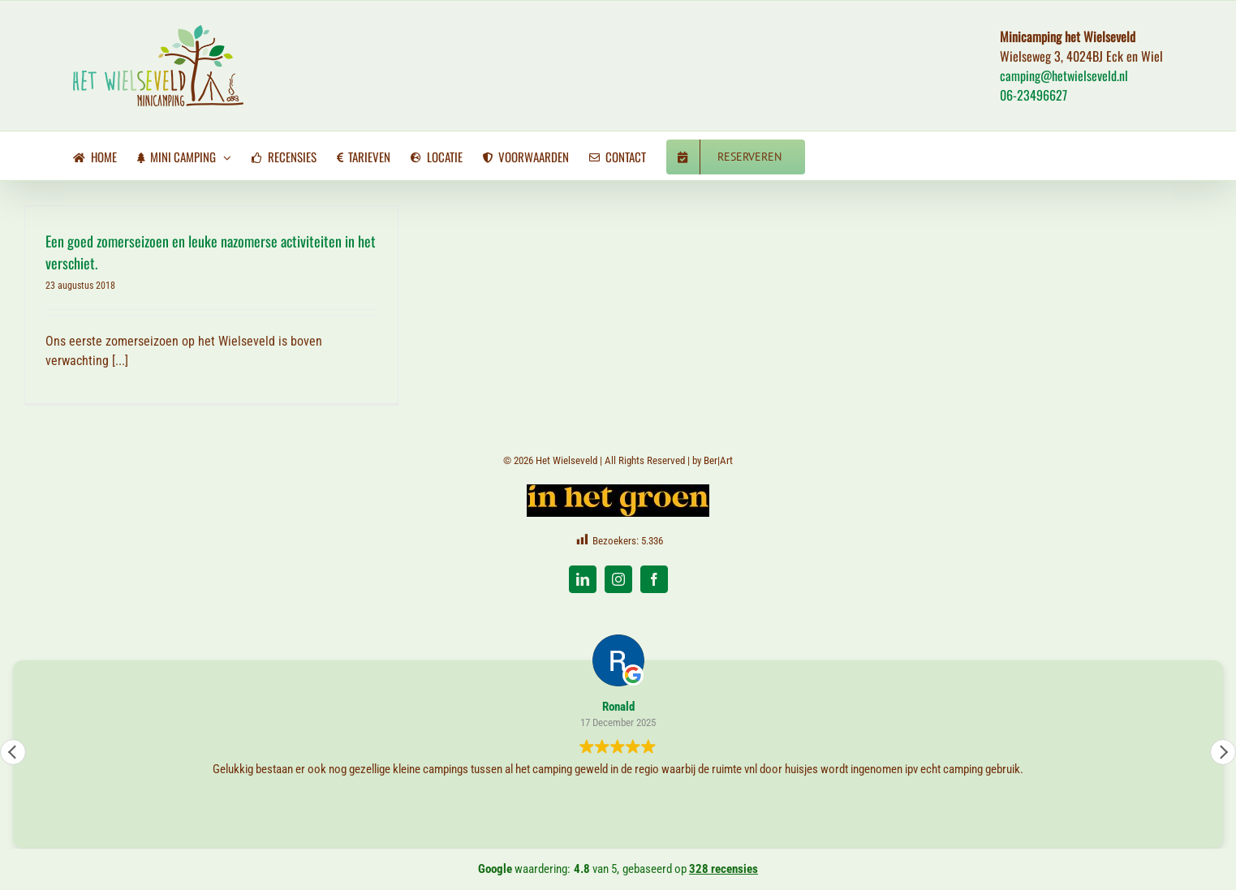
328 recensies (723, 869)
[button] (1223, 752)
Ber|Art (718, 460)
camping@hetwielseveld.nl (1064, 75)
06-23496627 (1033, 95)
